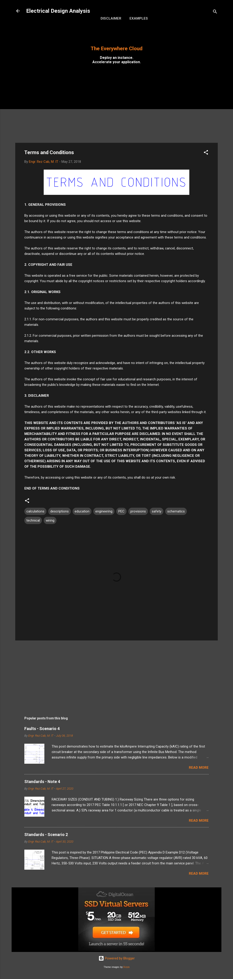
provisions (138, 511)
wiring (50, 520)
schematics (176, 511)
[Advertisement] (116, 107)
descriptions (59, 511)
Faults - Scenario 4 (42, 728)
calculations (35, 511)
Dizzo (126, 967)
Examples (138, 18)
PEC (121, 511)
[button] (206, 153)
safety (156, 511)
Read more (199, 768)
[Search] (215, 12)
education (82, 511)
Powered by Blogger (117, 958)
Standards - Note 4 (42, 781)
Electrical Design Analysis (58, 11)
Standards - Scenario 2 (46, 834)
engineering (103, 511)
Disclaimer (111, 18)
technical (33, 520)
